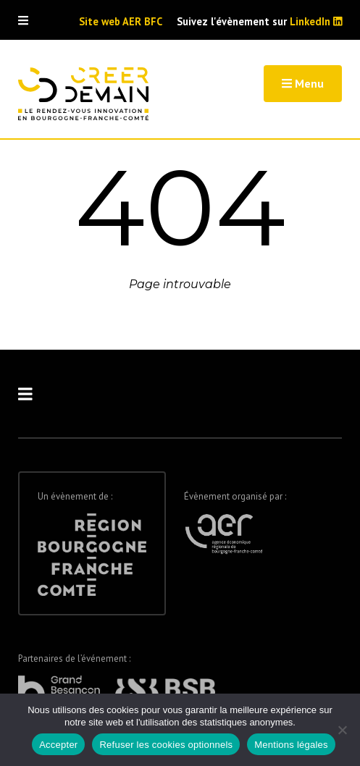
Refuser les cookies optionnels (166, 744)
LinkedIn (316, 21)
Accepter (58, 744)
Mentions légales (291, 744)
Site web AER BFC (120, 21)
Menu (303, 83)
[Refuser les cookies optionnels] (342, 730)
